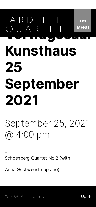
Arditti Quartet (34, 196)
